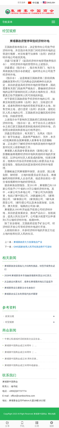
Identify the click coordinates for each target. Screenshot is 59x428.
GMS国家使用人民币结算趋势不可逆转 (33, 246)
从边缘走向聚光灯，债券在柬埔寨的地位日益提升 (28, 281)
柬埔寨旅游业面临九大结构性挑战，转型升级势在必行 (29, 268)
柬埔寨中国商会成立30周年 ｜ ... (21, 345)
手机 (22, 423)
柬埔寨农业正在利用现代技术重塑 (20, 294)
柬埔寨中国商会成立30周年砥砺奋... (22, 365)
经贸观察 (9, 322)
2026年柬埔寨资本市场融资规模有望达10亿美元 (27, 275)
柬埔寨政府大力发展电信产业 (28, 242)
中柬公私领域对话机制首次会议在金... (23, 339)
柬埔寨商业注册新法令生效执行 (19, 287)
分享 (7, 423)
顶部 (51, 423)
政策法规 (9, 316)
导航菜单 (7, 22)
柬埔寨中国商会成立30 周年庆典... (21, 358)
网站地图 (52, 414)
